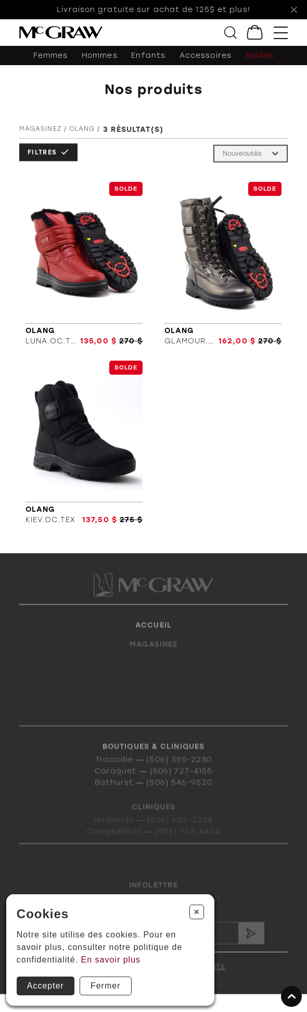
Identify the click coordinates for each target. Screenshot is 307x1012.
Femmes (50, 55)
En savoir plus (111, 959)
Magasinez (40, 130)
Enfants (148, 55)
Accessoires (206, 55)
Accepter (45, 985)
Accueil (153, 634)
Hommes (100, 55)
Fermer (106, 985)
